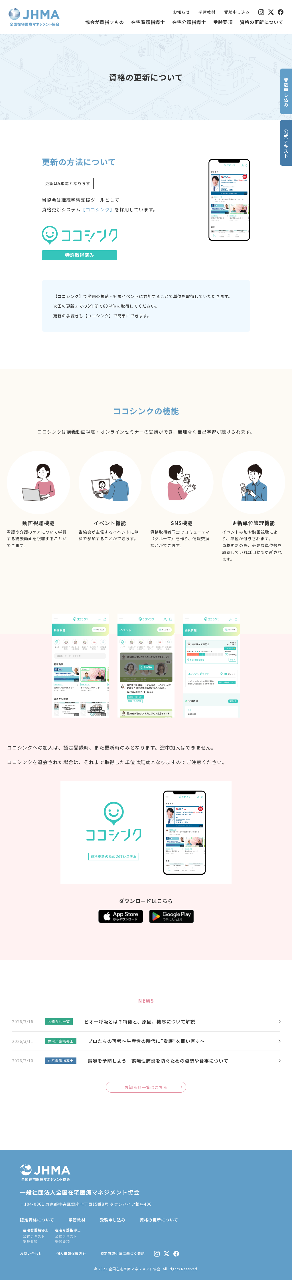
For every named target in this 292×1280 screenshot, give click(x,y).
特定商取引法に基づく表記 (122, 1253)
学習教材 (207, 12)
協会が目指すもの (104, 22)
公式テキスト (34, 1236)
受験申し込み (237, 12)
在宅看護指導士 (148, 22)
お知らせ (181, 12)
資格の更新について (261, 22)
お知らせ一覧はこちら (146, 1087)
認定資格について (37, 1220)
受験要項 (223, 22)
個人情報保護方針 (71, 1253)
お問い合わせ (31, 1253)
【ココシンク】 (98, 209)
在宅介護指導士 (189, 22)
